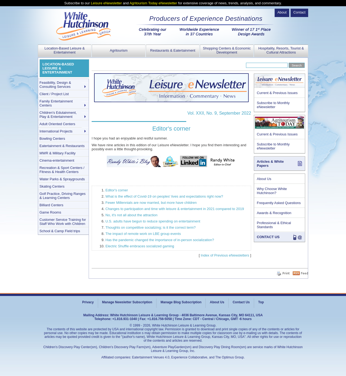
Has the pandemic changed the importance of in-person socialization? (159, 240)
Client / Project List (54, 94)
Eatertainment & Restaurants (62, 146)
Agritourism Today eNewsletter (153, 3)
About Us (264, 179)
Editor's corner (116, 190)
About (282, 12)
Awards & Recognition (274, 213)
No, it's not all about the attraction (131, 215)
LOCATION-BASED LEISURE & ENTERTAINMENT (58, 68)
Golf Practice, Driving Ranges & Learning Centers (62, 196)
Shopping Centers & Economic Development (227, 50)
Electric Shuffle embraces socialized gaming (139, 246)
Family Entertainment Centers (56, 103)
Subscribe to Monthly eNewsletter (273, 105)
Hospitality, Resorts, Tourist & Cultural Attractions (281, 50)
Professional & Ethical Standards (274, 225)
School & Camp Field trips (59, 231)
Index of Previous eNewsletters (225, 255)
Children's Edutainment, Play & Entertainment (58, 115)
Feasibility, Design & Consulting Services (55, 85)
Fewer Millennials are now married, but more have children (151, 203)
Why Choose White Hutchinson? (272, 191)
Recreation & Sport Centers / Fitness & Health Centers (61, 170)
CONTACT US (268, 237)
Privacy (88, 302)
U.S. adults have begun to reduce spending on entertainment (152, 221)
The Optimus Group (229, 357)
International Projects (55, 131)
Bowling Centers (52, 139)
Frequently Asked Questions (279, 203)
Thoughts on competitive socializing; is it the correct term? (150, 227)
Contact (299, 12)
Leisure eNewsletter (106, 3)
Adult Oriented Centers (57, 124)
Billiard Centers (51, 205)
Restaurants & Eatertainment (172, 50)
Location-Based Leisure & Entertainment (65, 50)
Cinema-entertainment (56, 160)
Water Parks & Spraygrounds (62, 179)
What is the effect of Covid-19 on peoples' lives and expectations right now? (164, 196)
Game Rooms (50, 212)
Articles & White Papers (270, 163)
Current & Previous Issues (277, 93)
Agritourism (119, 50)
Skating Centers (52, 186)
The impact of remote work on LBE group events (143, 234)
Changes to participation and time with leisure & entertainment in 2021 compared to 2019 (174, 209)
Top (261, 302)
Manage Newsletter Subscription (127, 302)
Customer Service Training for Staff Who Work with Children (62, 222)
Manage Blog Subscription (181, 302)
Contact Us (241, 302)
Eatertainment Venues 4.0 (150, 357)
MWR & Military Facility (57, 153)
